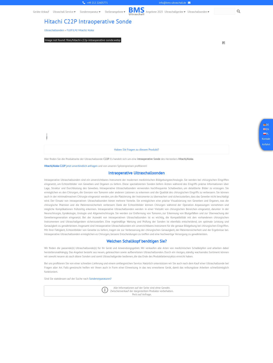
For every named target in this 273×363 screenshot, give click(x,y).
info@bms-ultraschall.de (172, 2)
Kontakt (266, 138)
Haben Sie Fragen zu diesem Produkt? (136, 149)
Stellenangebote (114, 11)
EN (267, 129)
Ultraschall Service (63, 11)
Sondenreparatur (89, 11)
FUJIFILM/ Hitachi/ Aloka (80, 30)
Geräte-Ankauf (41, 11)
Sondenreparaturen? (100, 278)
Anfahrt (266, 144)
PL (267, 133)
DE (267, 124)
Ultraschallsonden (197, 11)
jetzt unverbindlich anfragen (71, 166)
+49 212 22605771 (97, 2)
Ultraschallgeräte (174, 11)
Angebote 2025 (154, 11)
